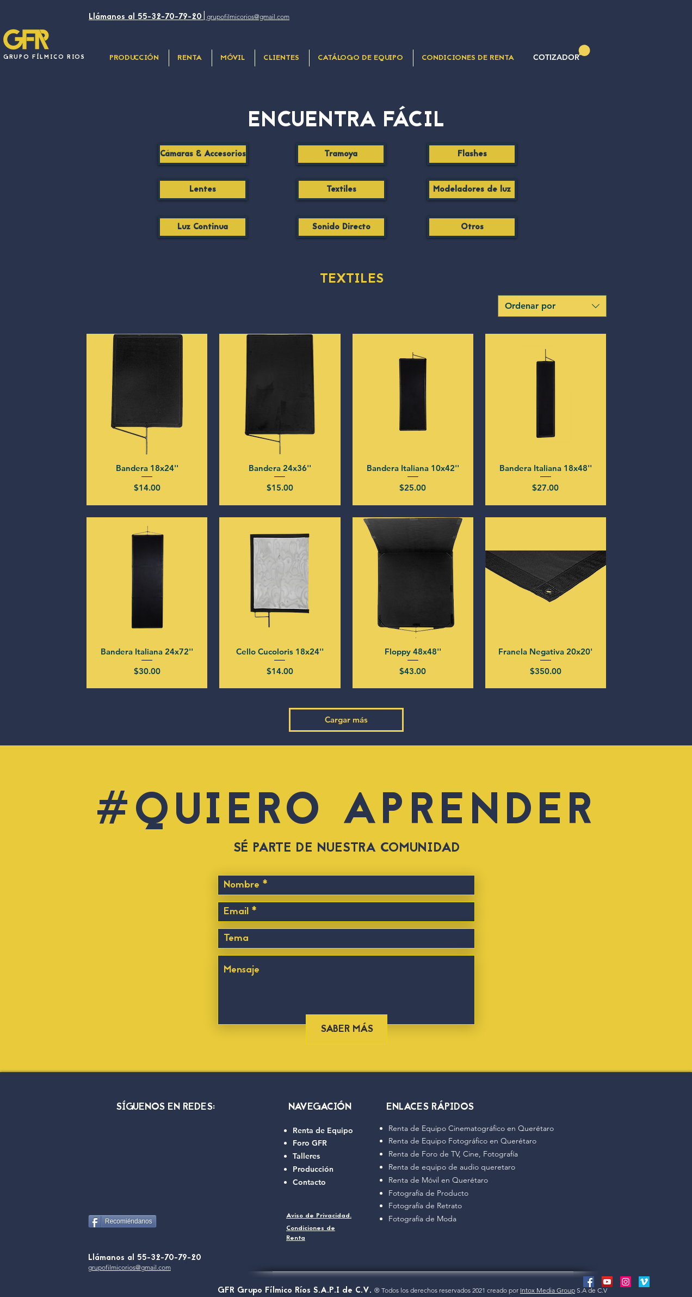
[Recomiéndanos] (122, 1221)
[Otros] (472, 227)
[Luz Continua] (203, 227)
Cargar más (346, 719)
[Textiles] (341, 189)
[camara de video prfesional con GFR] (607, 1281)
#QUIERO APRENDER (346, 813)
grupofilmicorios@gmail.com (129, 1267)
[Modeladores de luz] (472, 189)
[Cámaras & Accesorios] (203, 154)
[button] (233, 58)
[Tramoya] (341, 154)
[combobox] (552, 306)
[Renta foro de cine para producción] (625, 1281)
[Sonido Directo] (341, 227)
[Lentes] (203, 189)
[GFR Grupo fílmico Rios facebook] (588, 1281)
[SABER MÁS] (346, 1029)
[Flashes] (472, 154)
